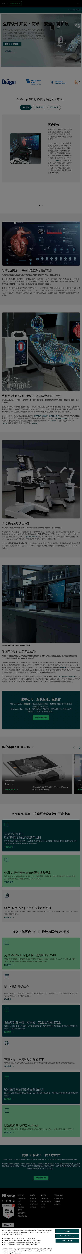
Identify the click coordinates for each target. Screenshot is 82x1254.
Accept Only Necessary (67, 1236)
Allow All (67, 1231)
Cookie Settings (67, 1240)
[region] (40, 1241)
